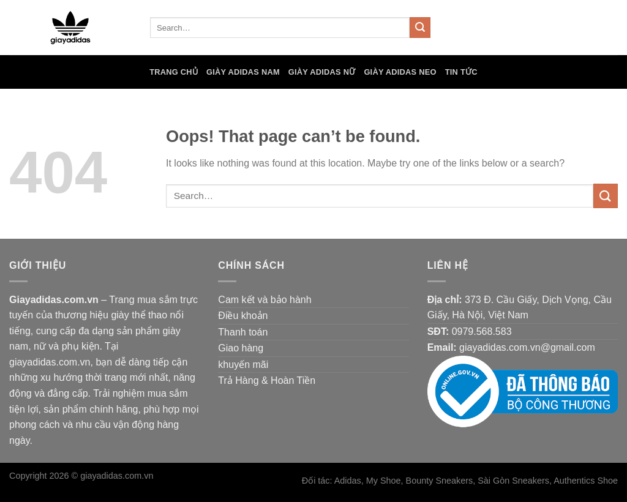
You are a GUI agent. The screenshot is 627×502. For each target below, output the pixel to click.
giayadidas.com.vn (116, 476)
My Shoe (383, 480)
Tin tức (461, 72)
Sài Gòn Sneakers (513, 480)
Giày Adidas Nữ (322, 72)
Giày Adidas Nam (243, 72)
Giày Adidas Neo (400, 72)
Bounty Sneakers (439, 480)
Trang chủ (173, 72)
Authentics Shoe (586, 480)
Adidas (347, 480)
